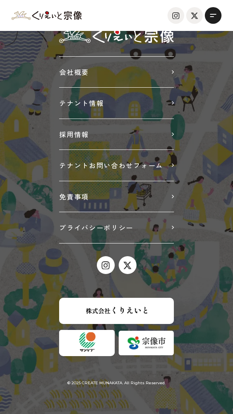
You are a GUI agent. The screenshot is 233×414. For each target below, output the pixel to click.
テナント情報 (81, 103)
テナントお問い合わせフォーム (111, 165)
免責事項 (74, 196)
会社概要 (74, 72)
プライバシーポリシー (96, 227)
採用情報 (74, 134)
